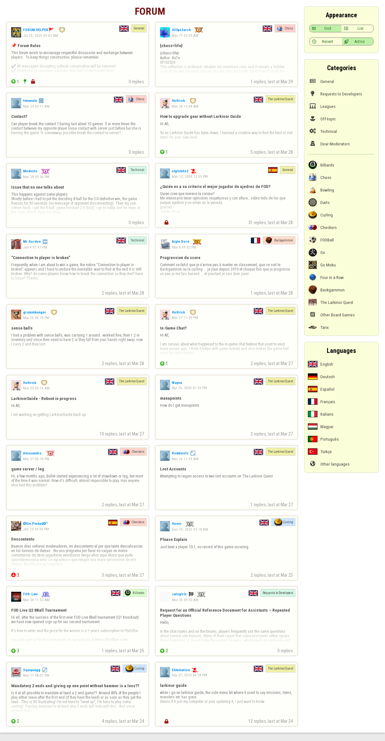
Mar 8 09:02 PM (184, 247)
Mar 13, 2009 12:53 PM (190, 176)
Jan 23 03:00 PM (36, 529)
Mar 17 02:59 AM (185, 35)
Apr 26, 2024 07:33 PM (189, 388)
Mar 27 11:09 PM (185, 317)
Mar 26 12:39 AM (185, 459)
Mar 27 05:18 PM (36, 459)
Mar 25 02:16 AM (36, 388)
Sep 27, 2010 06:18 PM (189, 675)
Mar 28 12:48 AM (185, 106)
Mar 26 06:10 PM (36, 317)
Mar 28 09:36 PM (36, 177)
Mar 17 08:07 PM (36, 675)
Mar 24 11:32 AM (36, 600)
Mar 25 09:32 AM (185, 600)
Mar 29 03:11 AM (36, 106)
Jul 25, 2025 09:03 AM (40, 35)
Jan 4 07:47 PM (35, 247)
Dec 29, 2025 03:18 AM (190, 529)
